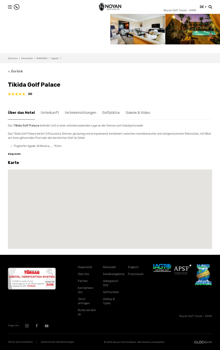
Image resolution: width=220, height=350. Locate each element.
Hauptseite (85, 267)
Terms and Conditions (20, 341)
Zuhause (13, 58)
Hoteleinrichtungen (80, 112)
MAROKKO (42, 58)
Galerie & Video (138, 112)
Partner (83, 281)
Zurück (15, 71)
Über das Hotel (21, 112)
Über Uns (83, 274)
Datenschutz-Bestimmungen (57, 341)
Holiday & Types (109, 301)
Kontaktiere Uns (85, 290)
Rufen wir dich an (87, 312)
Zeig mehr (14, 153)
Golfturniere (111, 292)
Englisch (133, 267)
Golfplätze (111, 112)
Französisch (136, 274)
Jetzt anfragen (84, 301)
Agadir (55, 58)
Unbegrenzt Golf (110, 283)
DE (203, 7)
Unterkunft (50, 112)
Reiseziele (27, 58)
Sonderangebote (112, 274)
